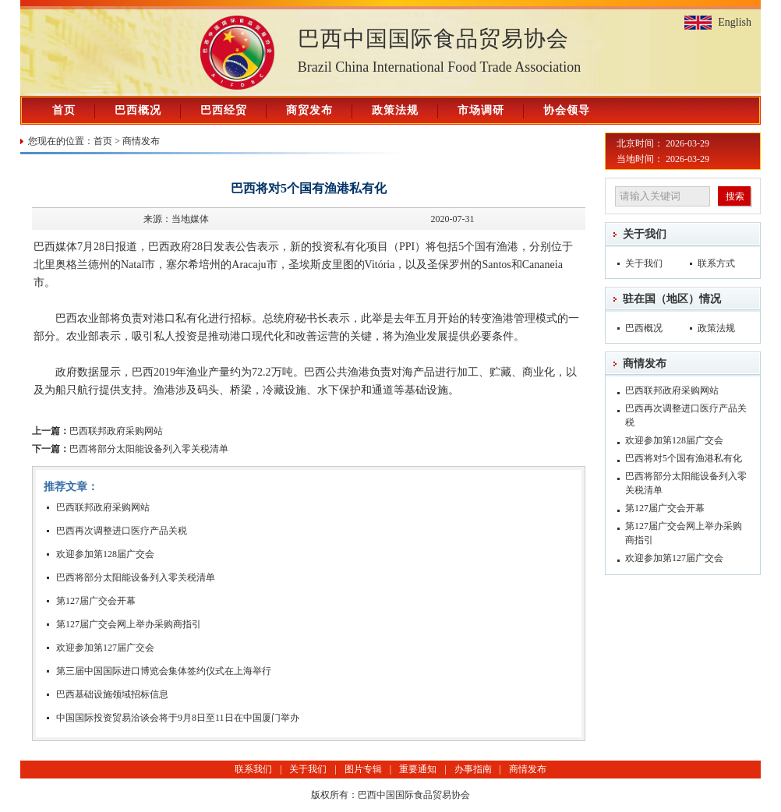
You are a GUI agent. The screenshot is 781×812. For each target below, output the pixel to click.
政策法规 (395, 110)
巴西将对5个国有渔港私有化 (683, 458)
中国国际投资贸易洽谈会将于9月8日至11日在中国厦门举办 (177, 717)
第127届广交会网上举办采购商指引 (128, 624)
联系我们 (253, 769)
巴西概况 (138, 110)
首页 (64, 110)
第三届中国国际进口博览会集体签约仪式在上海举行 (163, 670)
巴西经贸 (223, 110)
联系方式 (716, 263)
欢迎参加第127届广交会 (105, 647)
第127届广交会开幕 (96, 600)
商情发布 (141, 141)
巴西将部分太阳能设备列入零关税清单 (130, 448)
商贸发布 (309, 110)
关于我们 (644, 234)
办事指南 (473, 769)
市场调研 (481, 110)
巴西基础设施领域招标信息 (112, 694)
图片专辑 (363, 769)
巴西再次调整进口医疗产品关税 (121, 530)
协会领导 (566, 110)
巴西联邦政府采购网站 (97, 430)
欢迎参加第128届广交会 (105, 554)
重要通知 (417, 769)
